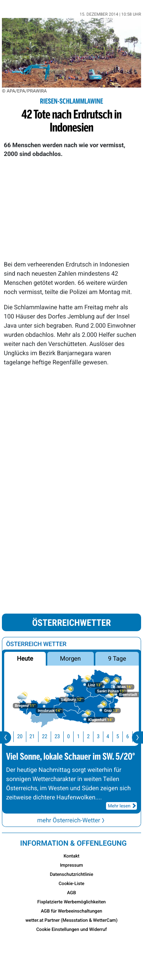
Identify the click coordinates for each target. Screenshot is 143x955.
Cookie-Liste (71, 883)
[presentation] (5, 737)
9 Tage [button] (117, 658)
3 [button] (102, 736)
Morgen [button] (70, 658)
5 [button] (122, 736)
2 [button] (93, 736)
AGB (71, 892)
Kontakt (72, 856)
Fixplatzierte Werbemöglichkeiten (71, 902)
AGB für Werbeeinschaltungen (71, 911)
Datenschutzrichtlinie (71, 874)
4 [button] (112, 736)
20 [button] (24, 736)
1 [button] (83, 736)
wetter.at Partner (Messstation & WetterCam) (72, 920)
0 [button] (73, 736)
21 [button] (36, 736)
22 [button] (49, 736)
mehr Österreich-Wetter (71, 820)
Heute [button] (25, 658)
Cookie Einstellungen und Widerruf (71, 929)
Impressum (71, 865)
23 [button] (61, 736)
